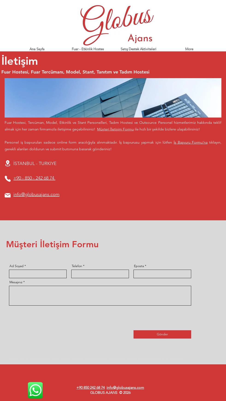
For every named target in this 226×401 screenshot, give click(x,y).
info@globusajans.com (125, 387)
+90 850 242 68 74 (90, 387)
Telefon (77, 266)
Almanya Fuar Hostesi (117, 358)
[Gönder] (162, 334)
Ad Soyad (16, 266)
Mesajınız (15, 282)
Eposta (139, 266)
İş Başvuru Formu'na (191, 142)
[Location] (8, 163)
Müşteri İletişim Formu (115, 129)
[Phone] (8, 178)
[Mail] (8, 195)
